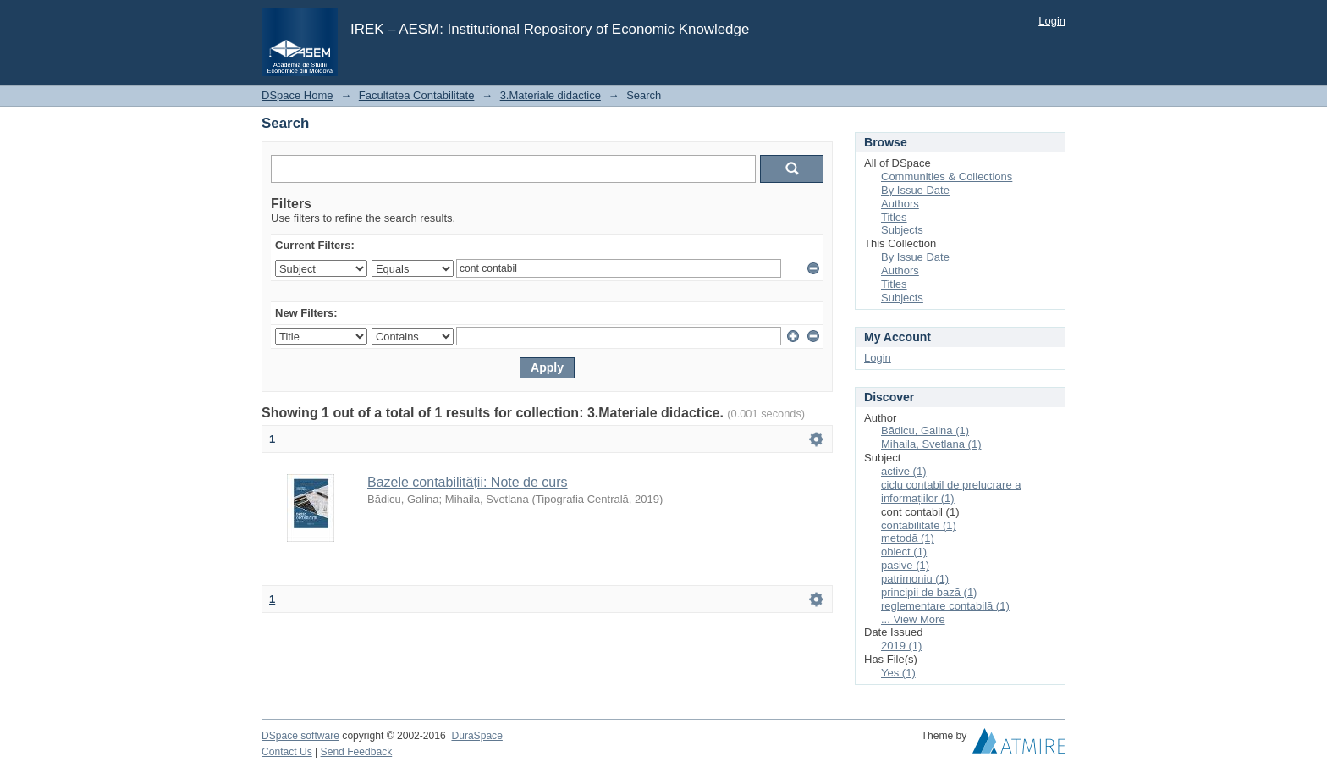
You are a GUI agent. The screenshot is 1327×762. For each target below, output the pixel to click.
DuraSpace (476, 736)
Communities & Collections (946, 176)
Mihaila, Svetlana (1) (931, 444)
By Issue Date (915, 190)
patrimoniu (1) (915, 578)
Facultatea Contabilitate (417, 95)
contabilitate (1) (918, 525)
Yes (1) (898, 672)
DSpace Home (297, 95)
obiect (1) (904, 551)
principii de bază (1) (929, 592)
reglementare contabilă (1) (945, 605)
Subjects (902, 230)
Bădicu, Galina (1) (925, 430)
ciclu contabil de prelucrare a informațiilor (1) (951, 491)
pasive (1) (905, 565)
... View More (913, 619)
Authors (900, 203)
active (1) (903, 471)
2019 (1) (901, 645)
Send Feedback (357, 752)
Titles (894, 217)
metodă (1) (907, 538)
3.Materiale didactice (550, 95)
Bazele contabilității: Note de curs (467, 482)
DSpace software (300, 736)
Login (1051, 20)
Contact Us (287, 752)
